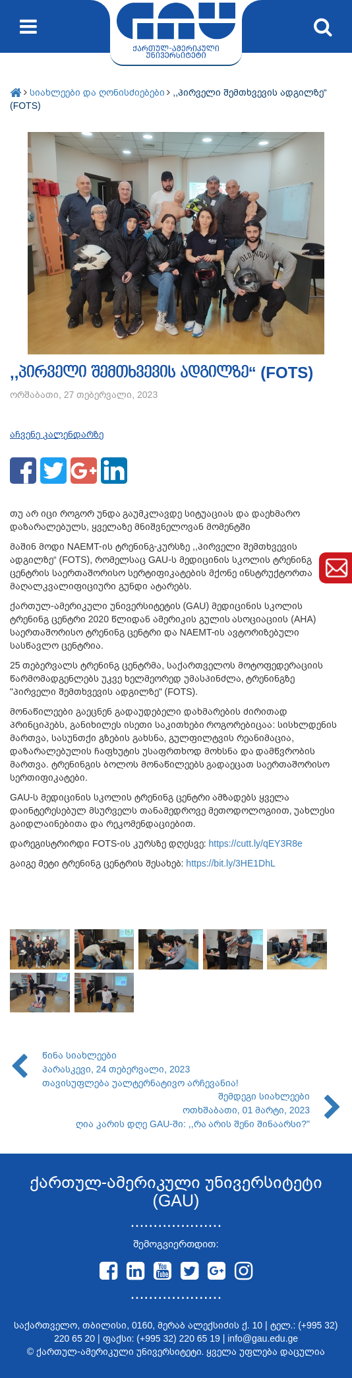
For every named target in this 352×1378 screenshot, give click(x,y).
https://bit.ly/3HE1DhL (230, 863)
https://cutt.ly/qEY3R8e (255, 843)
